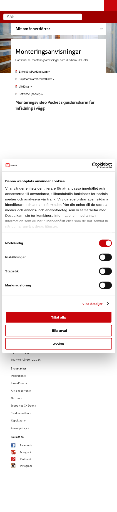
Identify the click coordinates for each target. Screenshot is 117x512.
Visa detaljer (92, 303)
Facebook (26, 445)
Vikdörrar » (23, 86)
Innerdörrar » (19, 383)
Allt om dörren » (21, 391)
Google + (25, 452)
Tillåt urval (58, 330)
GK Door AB (58, 5)
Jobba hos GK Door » (23, 405)
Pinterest (25, 459)
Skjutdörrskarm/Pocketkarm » (36, 79)
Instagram (26, 466)
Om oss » (16, 398)
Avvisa (58, 344)
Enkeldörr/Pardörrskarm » (32, 71)
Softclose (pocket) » (29, 94)
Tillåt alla (58, 317)
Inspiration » (18, 376)
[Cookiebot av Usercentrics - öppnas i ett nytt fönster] (92, 165)
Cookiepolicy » (20, 428)
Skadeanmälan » (21, 413)
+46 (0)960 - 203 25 (28, 360)
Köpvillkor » (18, 420)
